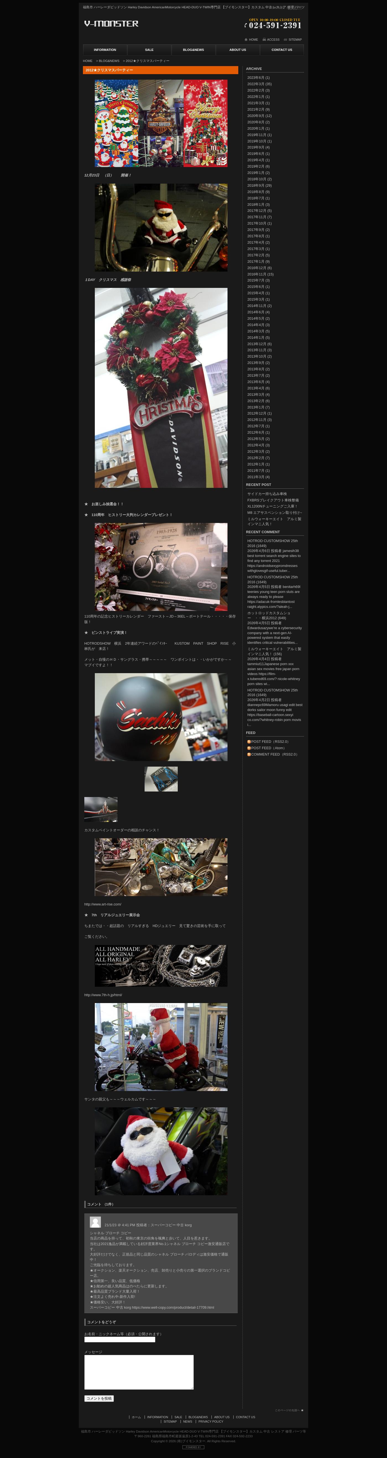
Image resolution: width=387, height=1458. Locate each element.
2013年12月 (256, 344)
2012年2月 (256, 458)
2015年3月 (256, 299)
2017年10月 (256, 223)
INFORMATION (105, 49)
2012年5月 (256, 439)
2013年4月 (256, 388)
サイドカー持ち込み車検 (267, 494)
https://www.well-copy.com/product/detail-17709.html (173, 1307)
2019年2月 (256, 166)
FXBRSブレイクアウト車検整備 (273, 500)
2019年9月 (256, 147)
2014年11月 (256, 306)
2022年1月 (256, 97)
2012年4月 (256, 445)
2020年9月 (256, 116)
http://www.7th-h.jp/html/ (103, 995)
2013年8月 (256, 369)
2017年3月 (256, 249)
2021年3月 (256, 103)
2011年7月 (256, 470)
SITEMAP (295, 39)
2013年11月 (256, 350)
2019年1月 (256, 173)
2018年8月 (256, 192)
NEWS (187, 1427)
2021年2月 (256, 109)
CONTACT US (282, 49)
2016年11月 (256, 274)
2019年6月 (256, 154)
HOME (253, 39)
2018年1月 (256, 204)
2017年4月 (256, 242)
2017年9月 (256, 230)
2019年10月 (256, 141)
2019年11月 (256, 135)
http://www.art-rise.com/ (102, 904)
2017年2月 (256, 255)
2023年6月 (256, 77)
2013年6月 (256, 382)
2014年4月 (256, 325)
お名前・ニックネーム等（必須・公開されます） (123, 1334)
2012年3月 (256, 451)
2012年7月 (256, 426)
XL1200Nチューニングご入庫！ (272, 506)
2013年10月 (256, 356)
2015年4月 (256, 293)
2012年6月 (256, 432)
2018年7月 (256, 198)
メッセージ (93, 1352)
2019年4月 (256, 160)
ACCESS (273, 39)
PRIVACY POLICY (210, 1427)
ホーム (136, 1422)
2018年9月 (256, 185)
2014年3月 (256, 331)
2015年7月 (256, 280)
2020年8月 (256, 122)
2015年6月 (256, 287)
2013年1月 (256, 407)
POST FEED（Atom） (269, 748)
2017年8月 (256, 236)
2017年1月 (256, 261)
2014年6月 (256, 312)
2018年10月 (256, 179)
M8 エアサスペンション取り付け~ (274, 513)
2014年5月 (256, 318)
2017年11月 (256, 217)
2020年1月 (256, 128)
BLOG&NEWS (193, 49)
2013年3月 (256, 394)
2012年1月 (256, 464)
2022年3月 (256, 84)
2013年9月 (256, 363)
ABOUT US (237, 49)
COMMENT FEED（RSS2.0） (275, 754)
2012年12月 (256, 413)
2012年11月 (256, 420)
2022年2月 (256, 90)
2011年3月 (256, 477)
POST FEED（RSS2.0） (271, 742)
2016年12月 (256, 268)
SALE (149, 49)
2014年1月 (256, 337)
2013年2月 (256, 401)
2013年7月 (256, 375)
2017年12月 (256, 211)
